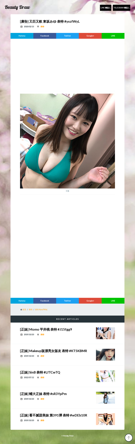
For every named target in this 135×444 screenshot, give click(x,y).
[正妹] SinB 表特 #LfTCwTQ (40, 372)
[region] (67, 64)
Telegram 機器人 (122, 8)
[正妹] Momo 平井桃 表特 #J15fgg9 (46, 329)
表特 (42, 26)
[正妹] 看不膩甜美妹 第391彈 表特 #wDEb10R (53, 415)
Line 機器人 (106, 8)
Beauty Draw (17, 7)
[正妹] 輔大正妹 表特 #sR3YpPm (43, 394)
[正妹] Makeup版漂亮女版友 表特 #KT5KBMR (53, 351)
